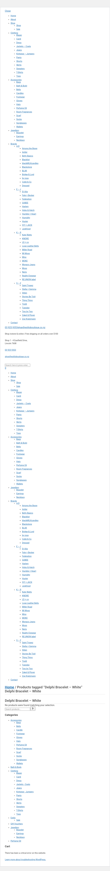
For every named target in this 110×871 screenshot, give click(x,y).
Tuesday (26, 308)
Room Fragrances (24, 112)
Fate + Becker (28, 195)
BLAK (24, 171)
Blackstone (27, 167)
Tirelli (24, 304)
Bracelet (20, 133)
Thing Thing (27, 300)
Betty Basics (27, 156)
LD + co (25, 242)
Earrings (20, 136)
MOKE (25, 261)
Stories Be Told (28, 296)
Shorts (19, 61)
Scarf (18, 115)
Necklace (20, 140)
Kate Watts (27, 235)
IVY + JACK (27, 225)
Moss (24, 268)
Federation (27, 199)
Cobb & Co (27, 182)
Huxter (25, 221)
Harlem (25, 206)
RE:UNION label (29, 279)
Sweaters (20, 69)
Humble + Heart (29, 214)
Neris (24, 272)
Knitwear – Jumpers (25, 54)
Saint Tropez (27, 285)
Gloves (19, 101)
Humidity (26, 218)
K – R (18, 232)
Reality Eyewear (29, 276)
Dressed (25, 185)
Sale (18, 29)
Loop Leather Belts (30, 246)
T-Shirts (19, 72)
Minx (24, 257)
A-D (17, 146)
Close (8, 11)
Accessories (16, 80)
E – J (18, 189)
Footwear (20, 97)
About (13, 19)
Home (13, 16)
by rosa (25, 178)
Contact (14, 323)
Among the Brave (29, 148)
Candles (19, 93)
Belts (18, 89)
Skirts (18, 65)
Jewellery (15, 130)
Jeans (19, 50)
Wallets (19, 127)
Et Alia (25, 192)
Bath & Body (21, 86)
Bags (18, 82)
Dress (18, 42)
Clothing (14, 33)
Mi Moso (26, 253)
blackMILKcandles (30, 163)
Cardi (18, 39)
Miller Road (27, 250)
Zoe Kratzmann (29, 319)
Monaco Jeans (28, 264)
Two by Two (27, 311)
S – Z (18, 283)
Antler (24, 152)
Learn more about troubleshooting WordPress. (25, 859)
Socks (19, 119)
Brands (14, 144)
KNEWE (25, 238)
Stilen (24, 293)
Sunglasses (21, 123)
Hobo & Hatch (28, 210)
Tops (18, 76)
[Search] (32, 709)
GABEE (25, 203)
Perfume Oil (21, 108)
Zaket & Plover (28, 315)
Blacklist (26, 159)
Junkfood (26, 229)
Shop (13, 23)
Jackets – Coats (23, 46)
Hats (18, 104)
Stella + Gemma (29, 289)
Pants (18, 57)
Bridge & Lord (28, 174)
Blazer (19, 35)
